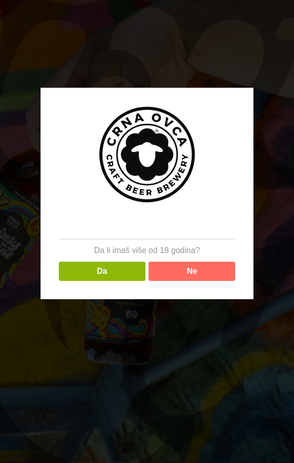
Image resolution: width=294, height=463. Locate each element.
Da (102, 271)
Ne (192, 271)
